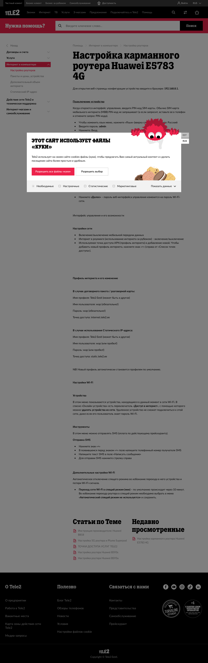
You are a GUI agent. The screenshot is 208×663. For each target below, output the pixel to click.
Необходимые (43, 186)
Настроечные (68, 186)
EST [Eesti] (185, 135)
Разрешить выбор (92, 171)
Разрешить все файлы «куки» (53, 171)
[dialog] (104, 162)
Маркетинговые (124, 186)
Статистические (96, 186)
